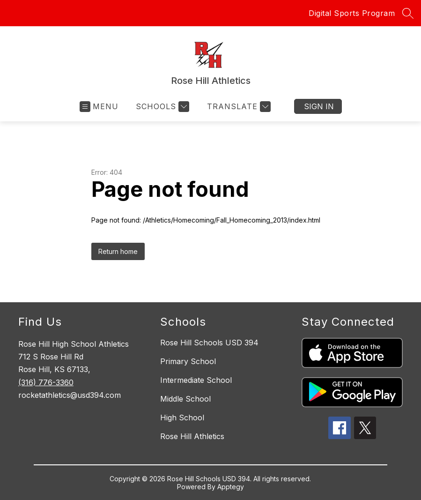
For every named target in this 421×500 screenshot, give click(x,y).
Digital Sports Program (352, 13)
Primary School (188, 361)
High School (182, 417)
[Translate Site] (238, 106)
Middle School (185, 398)
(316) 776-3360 (46, 382)
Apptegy (230, 487)
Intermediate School (196, 380)
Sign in (319, 106)
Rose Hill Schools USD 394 (209, 342)
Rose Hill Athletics (192, 436)
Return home (118, 251)
